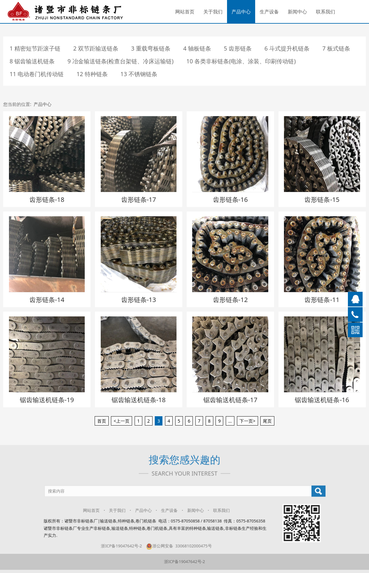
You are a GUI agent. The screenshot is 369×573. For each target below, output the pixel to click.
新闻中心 (297, 11)
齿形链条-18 (46, 199)
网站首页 (184, 11)
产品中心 (241, 11)
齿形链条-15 (321, 199)
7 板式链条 (336, 48)
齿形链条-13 (138, 299)
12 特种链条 (91, 74)
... (230, 421)
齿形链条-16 (230, 199)
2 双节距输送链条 (95, 48)
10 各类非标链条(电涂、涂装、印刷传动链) (241, 61)
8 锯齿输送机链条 (32, 61)
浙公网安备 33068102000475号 (173, 546)
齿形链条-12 (230, 299)
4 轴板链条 (197, 48)
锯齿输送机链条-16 (322, 399)
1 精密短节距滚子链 (35, 48)
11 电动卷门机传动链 (37, 74)
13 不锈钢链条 (139, 74)
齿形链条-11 (321, 299)
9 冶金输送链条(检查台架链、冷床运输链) (120, 61)
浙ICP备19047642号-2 (116, 546)
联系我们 (325, 11)
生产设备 (269, 11)
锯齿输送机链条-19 (47, 399)
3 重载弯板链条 (150, 48)
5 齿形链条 (238, 48)
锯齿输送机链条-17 (230, 399)
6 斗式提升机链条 (287, 48)
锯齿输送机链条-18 (139, 399)
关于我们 (213, 11)
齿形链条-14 (46, 299)
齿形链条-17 (138, 199)
